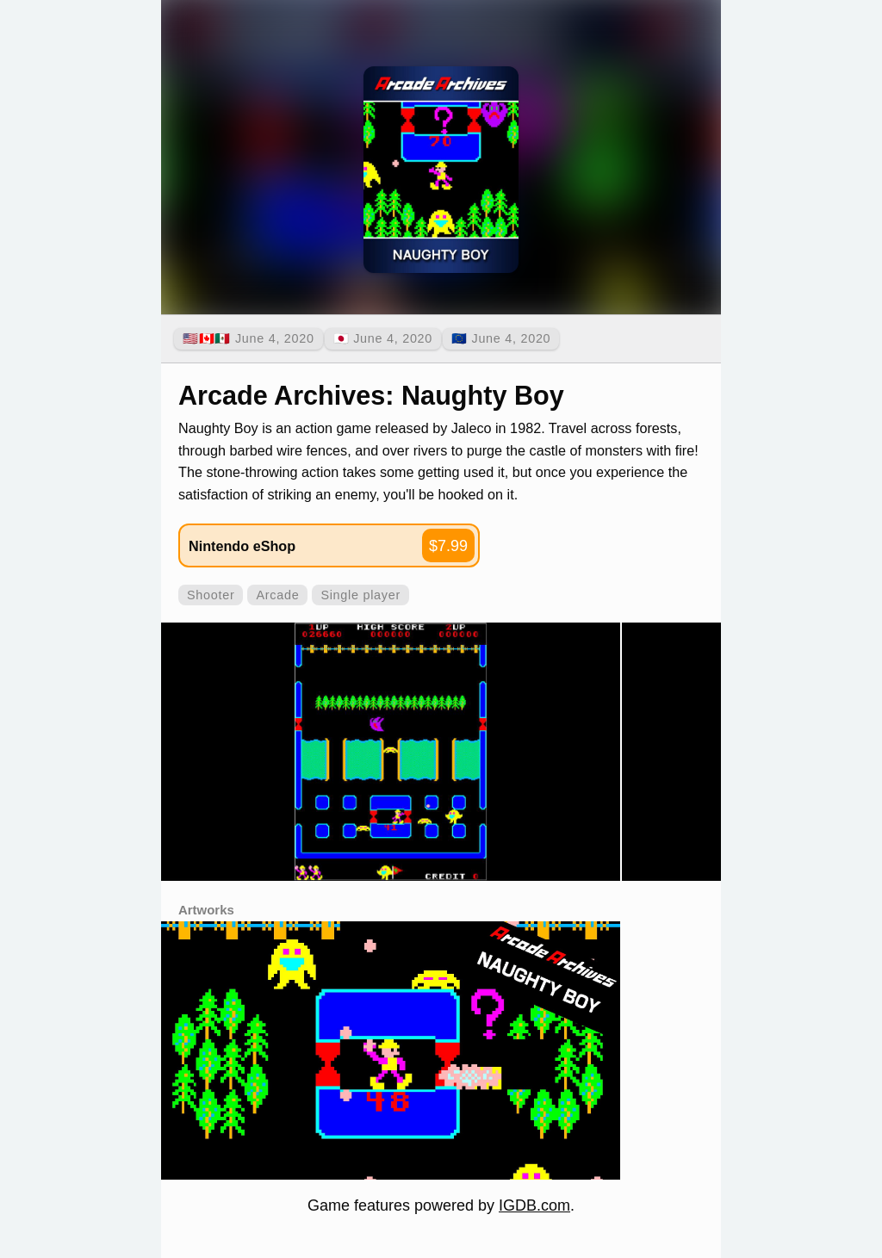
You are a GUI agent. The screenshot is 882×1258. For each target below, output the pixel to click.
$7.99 (448, 546)
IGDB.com (534, 1205)
